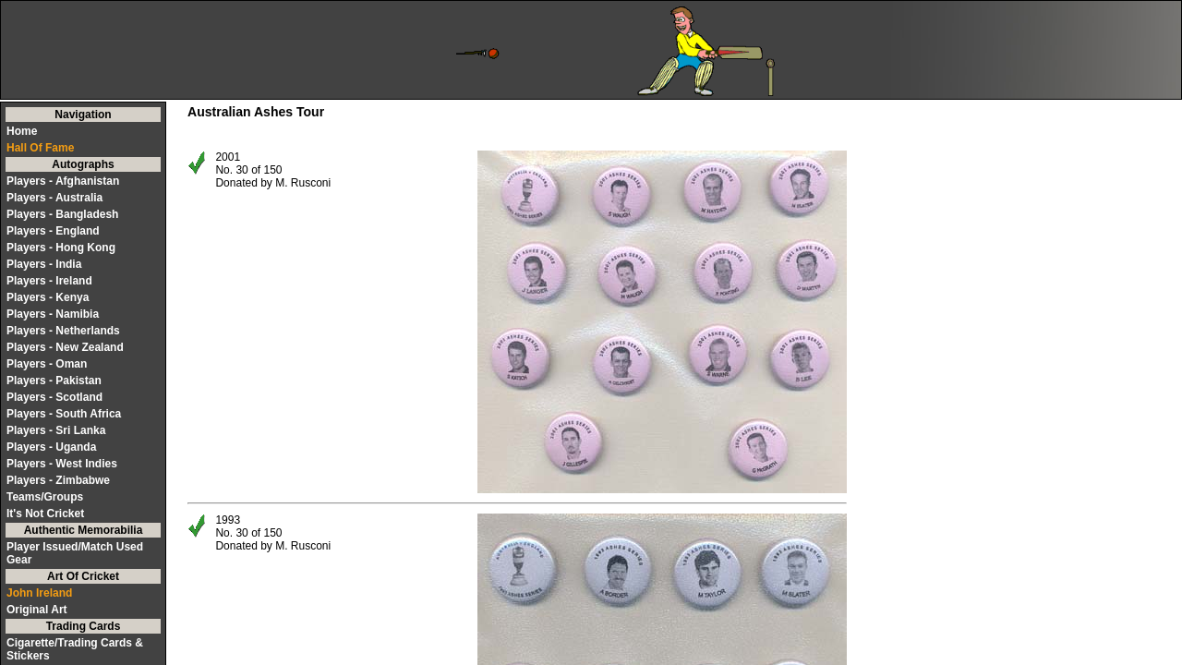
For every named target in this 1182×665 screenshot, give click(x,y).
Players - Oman (46, 363)
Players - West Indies (61, 463)
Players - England (53, 230)
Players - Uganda (51, 447)
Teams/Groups (44, 496)
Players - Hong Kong (60, 247)
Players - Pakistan (54, 380)
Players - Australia (54, 197)
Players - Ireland (49, 280)
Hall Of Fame (40, 147)
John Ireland (39, 592)
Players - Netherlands (63, 330)
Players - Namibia (52, 314)
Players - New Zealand (65, 347)
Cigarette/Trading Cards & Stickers (74, 649)
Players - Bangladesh (62, 214)
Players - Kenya (47, 297)
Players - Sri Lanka (55, 430)
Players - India (43, 264)
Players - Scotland (54, 397)
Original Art (36, 609)
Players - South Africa (63, 413)
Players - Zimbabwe (58, 480)
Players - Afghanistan (62, 181)
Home (21, 131)
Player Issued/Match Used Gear (74, 553)
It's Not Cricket (45, 513)
